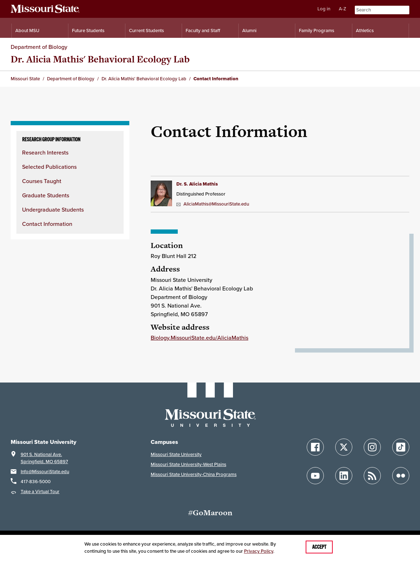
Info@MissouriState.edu (45, 471)
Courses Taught (41, 181)
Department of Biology (39, 47)
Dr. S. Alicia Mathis (197, 184)
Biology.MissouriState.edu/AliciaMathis (199, 337)
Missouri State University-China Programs (194, 474)
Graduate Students (45, 195)
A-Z (342, 8)
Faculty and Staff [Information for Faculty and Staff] (203, 30)
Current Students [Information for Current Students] (146, 30)
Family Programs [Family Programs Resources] (316, 30)
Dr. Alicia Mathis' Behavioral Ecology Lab (100, 59)
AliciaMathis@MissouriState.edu (212, 204)
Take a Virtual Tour (40, 491)
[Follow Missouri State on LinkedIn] (343, 475)
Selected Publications (49, 167)
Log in (323, 8)
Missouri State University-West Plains (188, 464)
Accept (319, 547)
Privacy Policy (258, 551)
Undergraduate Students (53, 209)
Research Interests (45, 152)
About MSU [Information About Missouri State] (27, 30)
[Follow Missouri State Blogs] (372, 475)
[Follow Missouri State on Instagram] (372, 447)
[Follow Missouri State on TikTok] (400, 447)
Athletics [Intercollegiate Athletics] (365, 30)
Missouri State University (176, 454)
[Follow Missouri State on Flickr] (400, 475)
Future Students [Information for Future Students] (88, 30)
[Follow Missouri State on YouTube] (315, 475)
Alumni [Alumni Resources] (249, 30)
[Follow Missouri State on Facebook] (315, 447)
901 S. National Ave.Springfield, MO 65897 (44, 458)
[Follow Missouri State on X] (343, 447)
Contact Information (47, 224)
